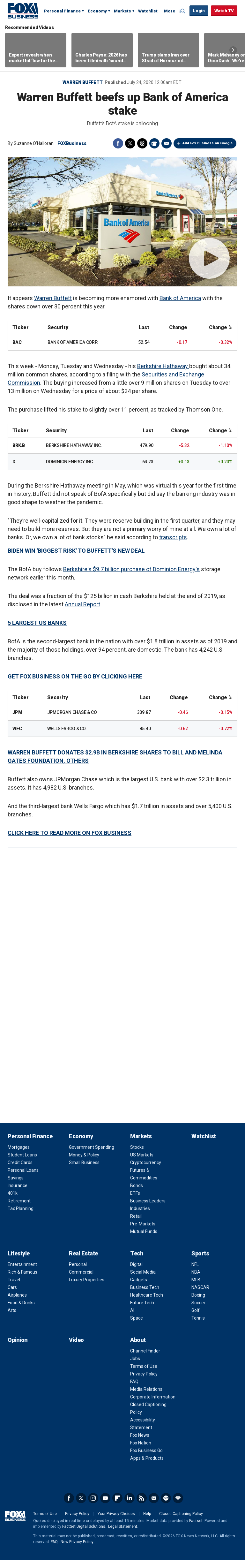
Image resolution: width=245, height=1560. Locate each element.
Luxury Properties (86, 1279)
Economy (97, 11)
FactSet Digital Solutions (83, 1526)
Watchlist (148, 11)
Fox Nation (140, 1442)
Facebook (118, 143)
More (169, 11)
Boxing (198, 1295)
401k (13, 1193)
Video (76, 1340)
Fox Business (23, 11)
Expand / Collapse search (183, 11)
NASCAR (200, 1287)
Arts (12, 1310)
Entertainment (22, 1264)
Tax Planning (20, 1208)
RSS (142, 1498)
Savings (16, 1177)
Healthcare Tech (146, 1295)
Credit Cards (20, 1162)
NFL (195, 1264)
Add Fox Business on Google (207, 143)
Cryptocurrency (145, 1162)
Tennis (198, 1318)
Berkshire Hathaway (163, 366)
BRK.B (18, 445)
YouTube (105, 1498)
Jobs (135, 1358)
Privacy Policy (144, 1373)
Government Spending (91, 1147)
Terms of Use (143, 1366)
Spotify (166, 1498)
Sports (200, 1253)
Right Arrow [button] (233, 50)
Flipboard (117, 1498)
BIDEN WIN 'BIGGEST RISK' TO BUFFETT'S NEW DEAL (76, 550)
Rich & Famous (22, 1272)
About (138, 1340)
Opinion (18, 1340)
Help (147, 1513)
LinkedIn (129, 1498)
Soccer (198, 1302)
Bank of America (180, 298)
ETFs (135, 1193)
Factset (196, 1520)
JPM (17, 712)
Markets (122, 11)
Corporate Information (152, 1396)
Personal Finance (62, 11)
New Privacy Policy (77, 1542)
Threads (142, 143)
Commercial (81, 1272)
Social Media (143, 1272)
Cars (12, 1287)
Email (166, 143)
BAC (16, 342)
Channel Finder (145, 1350)
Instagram (93, 1498)
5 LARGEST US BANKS (37, 622)
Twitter (130, 143)
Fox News (139, 1435)
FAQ (134, 1381)
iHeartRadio (178, 1498)
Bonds (136, 1185)
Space (136, 1318)
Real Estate (83, 1253)
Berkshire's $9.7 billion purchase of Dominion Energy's (131, 569)
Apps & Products (147, 1458)
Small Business (84, 1162)
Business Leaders (148, 1200)
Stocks (137, 1147)
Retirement (19, 1200)
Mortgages (19, 1147)
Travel (14, 1279)
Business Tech (144, 1287)
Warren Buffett (83, 82)
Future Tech (142, 1302)
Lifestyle (19, 1253)
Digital (136, 1264)
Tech (136, 1253)
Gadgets (138, 1279)
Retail (136, 1216)
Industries (140, 1208)
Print (154, 143)
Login (199, 10)
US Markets (141, 1154)
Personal (78, 1264)
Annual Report (82, 604)
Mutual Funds (143, 1231)
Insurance (17, 1185)
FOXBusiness (71, 143)
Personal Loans (23, 1170)
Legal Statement (122, 1526)
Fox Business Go (146, 1450)
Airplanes (17, 1295)
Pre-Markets (142, 1223)
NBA (195, 1272)
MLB (195, 1279)
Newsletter (154, 1498)
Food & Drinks (21, 1302)
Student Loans (22, 1154)
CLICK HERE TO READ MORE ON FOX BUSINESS (69, 832)
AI (132, 1310)
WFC (17, 728)
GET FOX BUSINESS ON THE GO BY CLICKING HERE (75, 676)
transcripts (173, 537)
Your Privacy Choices (116, 1513)
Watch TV (224, 10)
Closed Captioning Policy (181, 1513)
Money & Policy (84, 1154)
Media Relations (146, 1389)
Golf (195, 1310)
